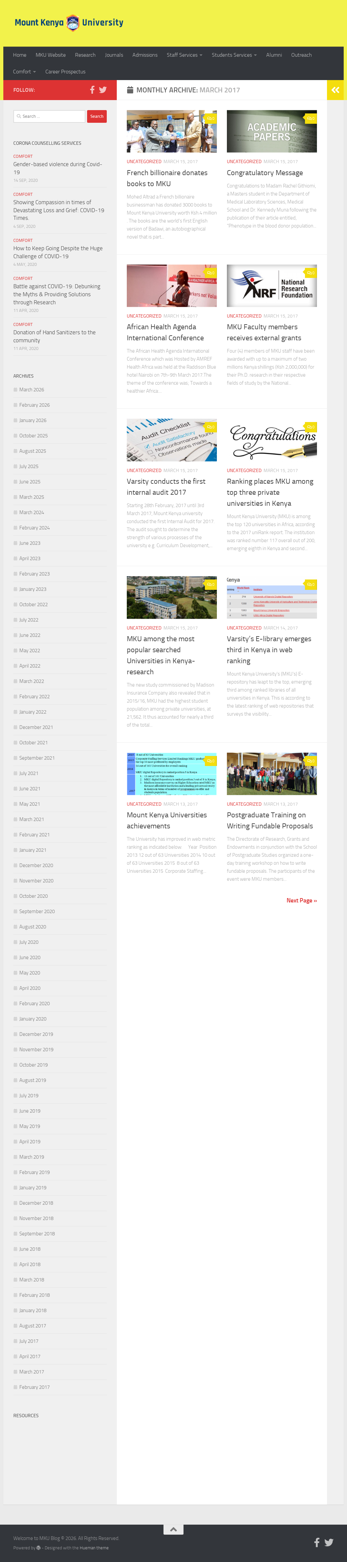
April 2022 (29, 666)
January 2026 (32, 420)
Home (19, 55)
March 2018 (31, 1280)
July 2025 (28, 466)
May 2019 (29, 1126)
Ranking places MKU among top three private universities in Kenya (270, 492)
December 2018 (36, 1203)
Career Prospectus (65, 71)
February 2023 (34, 574)
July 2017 (28, 1341)
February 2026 (34, 405)
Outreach (301, 55)
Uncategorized (144, 161)
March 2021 (31, 819)
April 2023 (29, 558)
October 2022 (33, 605)
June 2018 (29, 1249)
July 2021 (28, 773)
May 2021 (29, 804)
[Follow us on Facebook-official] (92, 90)
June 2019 (29, 1111)
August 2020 (32, 927)
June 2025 (29, 482)
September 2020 (37, 911)
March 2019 (31, 1157)
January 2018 (32, 1310)
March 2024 (31, 512)
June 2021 (29, 789)
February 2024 (34, 528)
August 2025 (32, 451)
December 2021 (36, 727)
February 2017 (34, 1387)
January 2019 (32, 1188)
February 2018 (34, 1295)
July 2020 (28, 942)
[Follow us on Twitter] (103, 90)
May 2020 (29, 973)
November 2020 (36, 881)
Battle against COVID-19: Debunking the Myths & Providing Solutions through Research (56, 294)
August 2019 (32, 1080)
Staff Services (182, 55)
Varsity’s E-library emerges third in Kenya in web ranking (269, 650)
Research (85, 55)
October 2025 (33, 436)
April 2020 (29, 988)
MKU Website (51, 55)
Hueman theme (94, 1547)
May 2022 (29, 651)
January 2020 (32, 1019)
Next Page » (302, 900)
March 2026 (31, 390)
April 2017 (29, 1356)
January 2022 (32, 712)
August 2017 (32, 1326)
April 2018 (29, 1264)
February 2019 (34, 1172)
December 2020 (36, 865)
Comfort (22, 71)
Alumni (274, 55)
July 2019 (28, 1096)
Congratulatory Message (265, 172)
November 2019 (36, 1050)
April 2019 (29, 1142)
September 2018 (37, 1234)
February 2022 (34, 697)
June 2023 (29, 543)
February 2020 (34, 1004)
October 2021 (33, 743)
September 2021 (37, 758)
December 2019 (36, 1034)
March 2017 (31, 1372)
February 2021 (34, 835)
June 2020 (29, 957)
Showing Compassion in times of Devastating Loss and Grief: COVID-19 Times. (58, 210)
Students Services (232, 55)
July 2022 (28, 620)
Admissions (144, 55)
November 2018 (36, 1218)
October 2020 (33, 896)
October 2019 (33, 1065)
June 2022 (29, 635)
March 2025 (31, 497)
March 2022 (31, 681)
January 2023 (32, 589)
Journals (114, 55)
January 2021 (32, 850)
